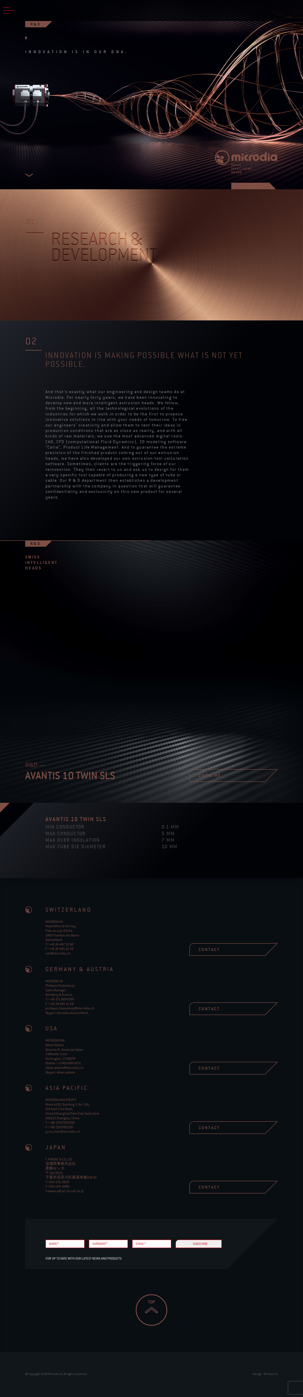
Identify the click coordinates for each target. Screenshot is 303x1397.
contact (227, 949)
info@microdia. (57, 953)
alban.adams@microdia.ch (64, 1067)
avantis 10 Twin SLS (75, 819)
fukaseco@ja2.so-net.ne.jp (64, 1191)
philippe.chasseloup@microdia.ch (69, 1008)
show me (227, 775)
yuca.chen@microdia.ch (62, 1131)
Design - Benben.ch (265, 1374)
